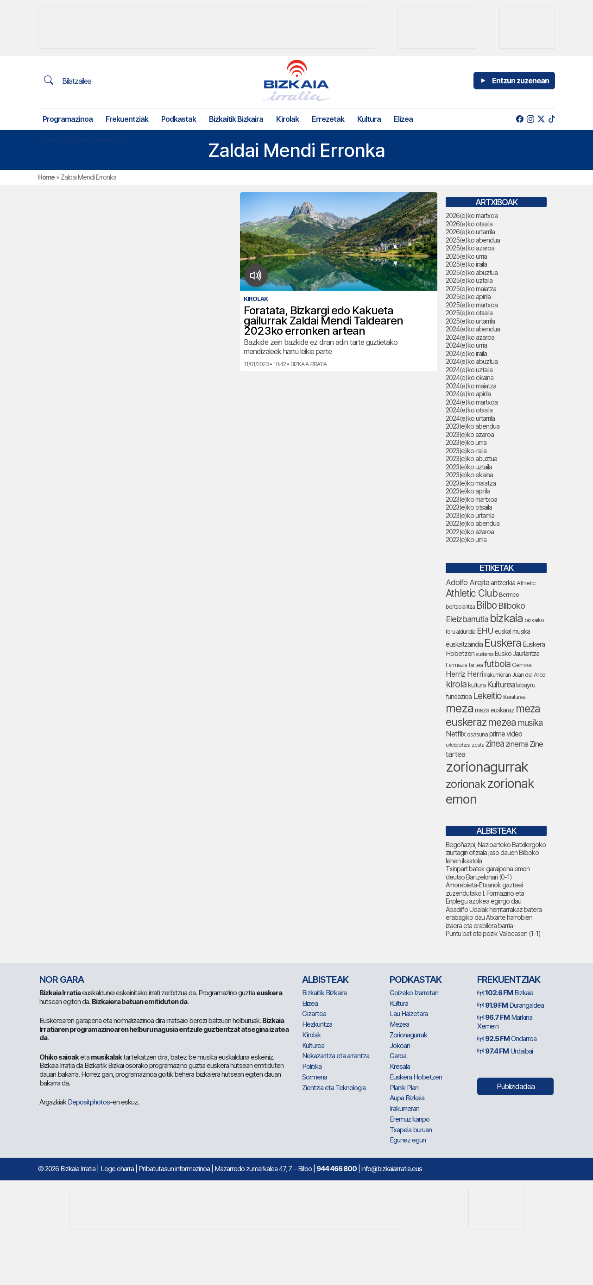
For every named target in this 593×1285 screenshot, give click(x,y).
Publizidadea (516, 1086)
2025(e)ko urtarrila (470, 321)
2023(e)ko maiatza (471, 483)
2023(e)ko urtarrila (470, 515)
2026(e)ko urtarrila (470, 232)
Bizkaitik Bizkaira (236, 119)
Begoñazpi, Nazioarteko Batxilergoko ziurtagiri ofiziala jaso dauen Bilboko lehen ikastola (496, 853)
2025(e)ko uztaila (469, 280)
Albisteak (325, 979)
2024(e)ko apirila (468, 394)
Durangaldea (510, 1005)
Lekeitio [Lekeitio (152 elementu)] (487, 695)
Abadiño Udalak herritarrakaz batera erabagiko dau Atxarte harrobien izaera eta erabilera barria (494, 917)
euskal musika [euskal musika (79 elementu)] (512, 631)
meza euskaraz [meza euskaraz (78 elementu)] (494, 710)
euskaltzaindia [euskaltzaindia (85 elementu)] (464, 644)
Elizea (403, 119)
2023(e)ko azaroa (470, 434)
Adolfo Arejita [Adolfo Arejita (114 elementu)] (467, 582)
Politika (312, 1066)
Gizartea (314, 1013)
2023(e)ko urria (466, 442)
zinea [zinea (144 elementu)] (495, 743)
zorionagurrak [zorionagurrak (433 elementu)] (487, 767)
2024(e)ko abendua (473, 329)
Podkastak (178, 119)
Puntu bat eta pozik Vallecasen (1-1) (493, 933)
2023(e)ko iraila (466, 451)
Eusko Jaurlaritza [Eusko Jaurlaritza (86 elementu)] (517, 653)
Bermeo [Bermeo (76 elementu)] (509, 594)
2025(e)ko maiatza (471, 289)
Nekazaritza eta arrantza (84, 139)
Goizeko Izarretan (414, 992)
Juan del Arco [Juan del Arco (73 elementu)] (528, 674)
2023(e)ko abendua (472, 426)
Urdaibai (505, 1051)
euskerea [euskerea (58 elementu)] (484, 654)
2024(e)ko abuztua (472, 361)
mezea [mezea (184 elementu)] (502, 722)
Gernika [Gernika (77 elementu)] (521, 664)
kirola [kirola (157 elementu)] (456, 684)
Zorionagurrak (408, 1034)
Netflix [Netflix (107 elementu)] (456, 733)
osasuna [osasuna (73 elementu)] (477, 734)
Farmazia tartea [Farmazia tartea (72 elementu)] (464, 664)
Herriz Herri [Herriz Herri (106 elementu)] (464, 674)
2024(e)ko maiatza (471, 386)
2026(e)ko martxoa (472, 215)
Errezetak (328, 119)
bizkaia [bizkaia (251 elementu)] (506, 618)
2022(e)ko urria (466, 539)
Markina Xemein (504, 1021)
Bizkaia (505, 992)
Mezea (399, 1024)
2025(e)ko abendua (473, 240)
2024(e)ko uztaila (469, 370)
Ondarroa (506, 1038)
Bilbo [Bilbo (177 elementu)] (486, 605)
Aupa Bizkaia (407, 1097)
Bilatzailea (67, 80)
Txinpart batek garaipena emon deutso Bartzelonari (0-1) (488, 873)
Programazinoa (68, 119)
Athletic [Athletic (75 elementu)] (526, 582)
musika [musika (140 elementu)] (530, 722)
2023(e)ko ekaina (469, 475)
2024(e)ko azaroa (470, 337)
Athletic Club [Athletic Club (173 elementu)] (472, 593)
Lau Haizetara (409, 1013)
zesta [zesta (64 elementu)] (478, 745)
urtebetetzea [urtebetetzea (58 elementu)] (458, 745)
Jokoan (400, 1045)
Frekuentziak (127, 119)
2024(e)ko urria (466, 345)
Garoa (398, 1055)
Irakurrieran (404, 1108)
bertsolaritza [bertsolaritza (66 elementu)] (460, 606)
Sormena (314, 1077)
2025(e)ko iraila (466, 264)
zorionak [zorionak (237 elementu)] (466, 784)
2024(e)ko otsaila (469, 410)
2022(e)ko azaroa (470, 532)
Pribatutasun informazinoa (174, 1168)
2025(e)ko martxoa (472, 305)
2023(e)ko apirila (468, 491)
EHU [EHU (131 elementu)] (485, 630)
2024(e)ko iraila (466, 353)
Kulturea (313, 1045)
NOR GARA (61, 979)
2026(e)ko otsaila (469, 224)
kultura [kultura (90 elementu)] (477, 685)
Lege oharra (117, 1168)
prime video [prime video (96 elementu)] (505, 734)
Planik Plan (404, 1087)
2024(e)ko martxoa (472, 402)
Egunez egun (408, 1139)
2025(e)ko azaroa (470, 248)
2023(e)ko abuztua (471, 458)
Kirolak (287, 119)
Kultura (369, 119)
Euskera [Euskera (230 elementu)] (502, 642)
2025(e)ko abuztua (472, 272)
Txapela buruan (411, 1129)
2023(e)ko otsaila (469, 507)
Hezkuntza (317, 1024)
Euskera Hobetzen (416, 1077)
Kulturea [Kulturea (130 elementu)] (501, 684)
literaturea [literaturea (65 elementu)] (514, 697)
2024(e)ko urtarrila (470, 418)
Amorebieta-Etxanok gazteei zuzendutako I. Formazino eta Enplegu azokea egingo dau (485, 893)
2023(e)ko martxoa (471, 499)
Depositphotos (89, 1102)
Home (46, 177)
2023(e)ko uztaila (469, 467)
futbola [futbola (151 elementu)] (497, 663)
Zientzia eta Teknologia (334, 1087)
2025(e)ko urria (466, 256)
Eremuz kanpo (409, 1119)
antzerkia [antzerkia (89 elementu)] (503, 583)
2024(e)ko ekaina (469, 377)
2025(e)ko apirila (468, 296)
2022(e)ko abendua (472, 523)
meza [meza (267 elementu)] (459, 708)
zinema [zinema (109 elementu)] (516, 744)
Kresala (400, 1066)
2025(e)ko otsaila (469, 313)
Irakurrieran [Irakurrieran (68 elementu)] (497, 674)
